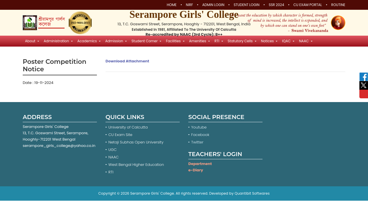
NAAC (113, 157)
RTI (110, 172)
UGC (112, 149)
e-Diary (195, 170)
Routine (338, 5)
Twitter (197, 142)
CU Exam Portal (308, 5)
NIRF (189, 5)
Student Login (247, 5)
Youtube (199, 127)
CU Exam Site (120, 134)
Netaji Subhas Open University (136, 142)
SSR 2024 (276, 5)
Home (172, 5)
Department (200, 163)
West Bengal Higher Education (136, 164)
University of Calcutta (128, 127)
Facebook (200, 134)
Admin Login (213, 5)
